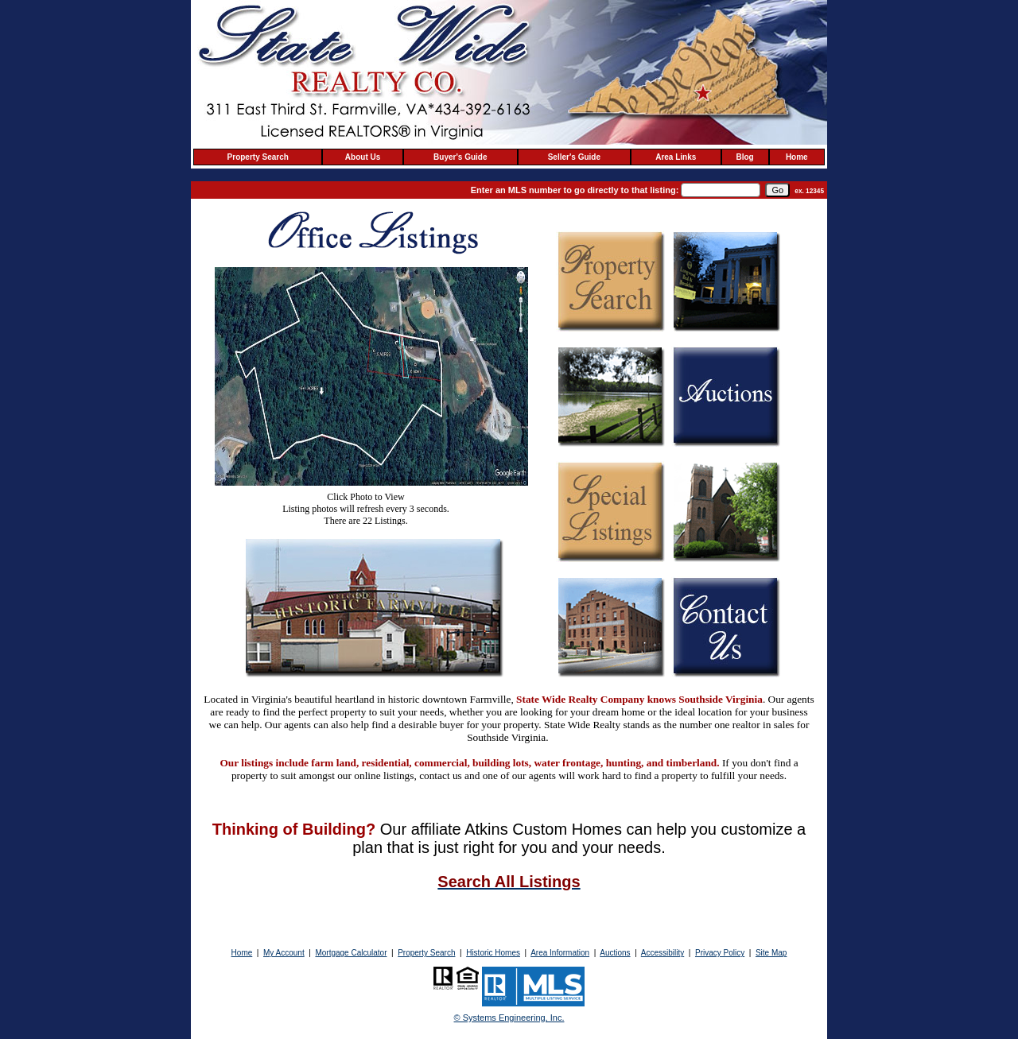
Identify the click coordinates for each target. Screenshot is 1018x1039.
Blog (745, 157)
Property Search (258, 157)
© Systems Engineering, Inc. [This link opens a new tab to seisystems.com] (509, 1017)
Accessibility (662, 952)
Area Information (559, 952)
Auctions (615, 952)
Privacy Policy (719, 952)
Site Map (771, 952)
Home (797, 157)
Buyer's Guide (460, 157)
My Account (284, 952)
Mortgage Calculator (351, 952)
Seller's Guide (574, 157)
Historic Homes (493, 952)
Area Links (675, 157)
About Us (362, 157)
